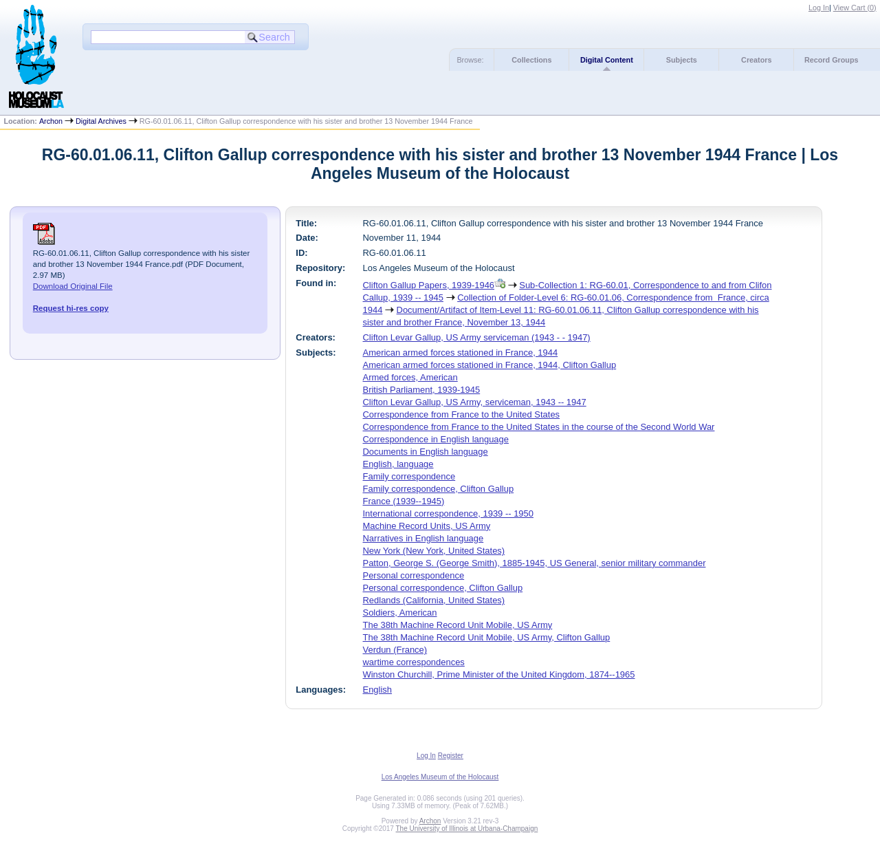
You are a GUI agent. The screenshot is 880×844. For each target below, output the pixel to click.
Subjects (681, 60)
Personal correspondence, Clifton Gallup (443, 588)
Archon (51, 121)
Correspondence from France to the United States (461, 414)
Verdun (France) (395, 650)
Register (450, 755)
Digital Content (606, 60)
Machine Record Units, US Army (427, 526)
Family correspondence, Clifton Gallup (438, 489)
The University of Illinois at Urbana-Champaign (467, 828)
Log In (818, 7)
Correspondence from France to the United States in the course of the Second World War (539, 427)
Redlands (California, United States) (434, 600)
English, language (398, 464)
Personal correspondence (414, 575)
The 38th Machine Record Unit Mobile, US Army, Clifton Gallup (486, 637)
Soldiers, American (400, 612)
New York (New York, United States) (434, 550)
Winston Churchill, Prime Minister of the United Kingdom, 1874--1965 (499, 674)
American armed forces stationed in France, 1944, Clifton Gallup (490, 365)
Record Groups (831, 60)
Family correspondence (409, 476)
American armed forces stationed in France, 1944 (460, 352)
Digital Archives (101, 121)
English (377, 689)
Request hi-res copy (71, 308)
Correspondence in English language (436, 439)
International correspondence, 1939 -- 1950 (448, 513)
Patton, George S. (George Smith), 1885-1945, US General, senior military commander (534, 563)
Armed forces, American (410, 377)
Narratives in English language (423, 538)
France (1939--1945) (404, 501)
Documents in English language (425, 451)
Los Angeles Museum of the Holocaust (440, 777)
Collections (531, 60)
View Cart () (855, 7)
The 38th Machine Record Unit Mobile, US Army (458, 625)
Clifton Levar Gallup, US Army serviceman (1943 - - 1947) (477, 337)
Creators (756, 60)
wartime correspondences (414, 662)
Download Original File (73, 286)
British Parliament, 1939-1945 (422, 390)
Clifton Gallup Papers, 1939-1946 (429, 285)
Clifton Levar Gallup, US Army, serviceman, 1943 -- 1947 (474, 402)
